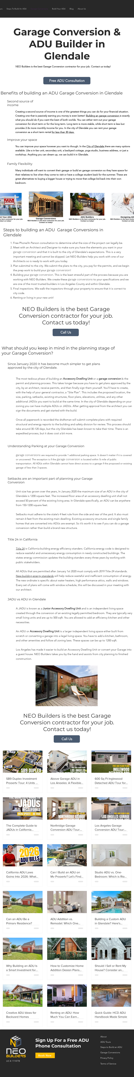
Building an (92, 115)
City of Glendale (95, 146)
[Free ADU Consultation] (67, 80)
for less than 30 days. (63, 132)
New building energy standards (35, 576)
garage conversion (109, 115)
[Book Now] (45, 1055)
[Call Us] (66, 332)
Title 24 (20, 548)
